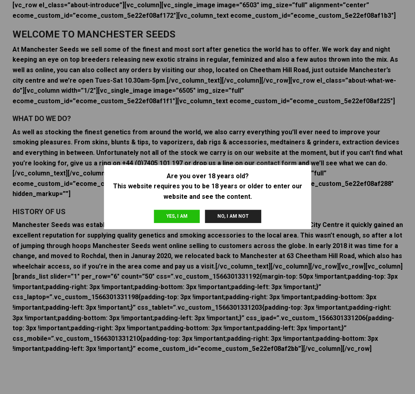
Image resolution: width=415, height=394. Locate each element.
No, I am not (233, 216)
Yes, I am (177, 216)
